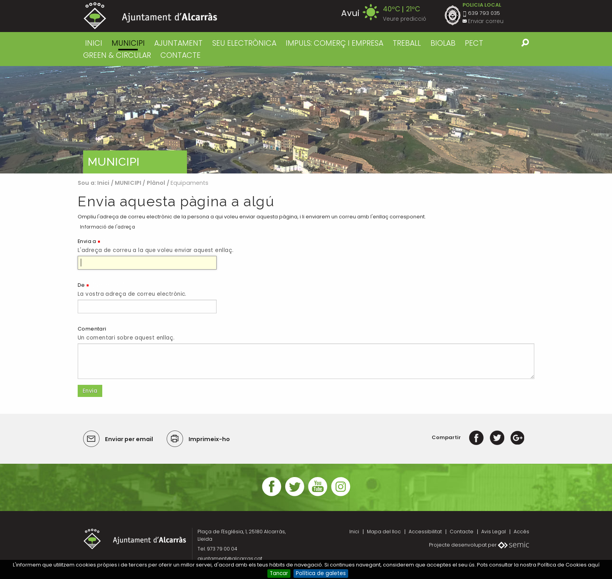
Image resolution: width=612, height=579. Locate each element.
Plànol (156, 183)
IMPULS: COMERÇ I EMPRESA (334, 43)
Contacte (461, 531)
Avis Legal (493, 531)
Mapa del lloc (384, 531)
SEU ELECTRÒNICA (244, 43)
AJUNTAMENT (178, 43)
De (81, 285)
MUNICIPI (128, 43)
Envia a (87, 241)
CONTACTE (180, 55)
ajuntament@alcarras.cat (229, 558)
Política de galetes (321, 573)
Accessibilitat (425, 531)
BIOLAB (443, 43)
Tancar (279, 573)
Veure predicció (404, 19)
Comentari (92, 328)
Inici (93, 43)
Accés (521, 531)
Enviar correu (485, 21)
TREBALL (407, 43)
